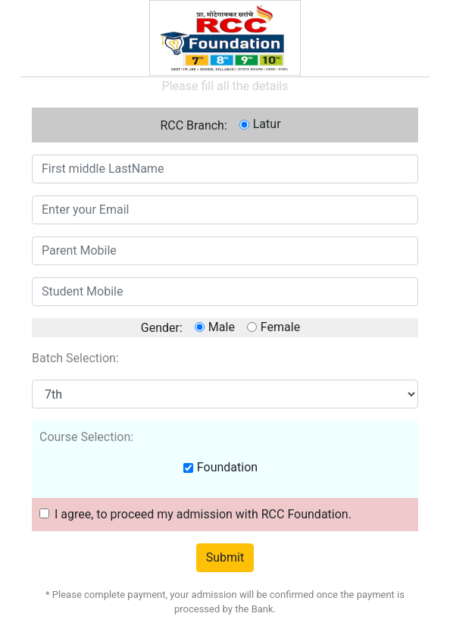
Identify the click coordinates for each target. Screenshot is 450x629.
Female (280, 327)
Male (221, 327)
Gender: (162, 328)
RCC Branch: (193, 125)
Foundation (227, 467)
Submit (225, 557)
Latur (267, 124)
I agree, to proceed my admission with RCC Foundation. (203, 514)
